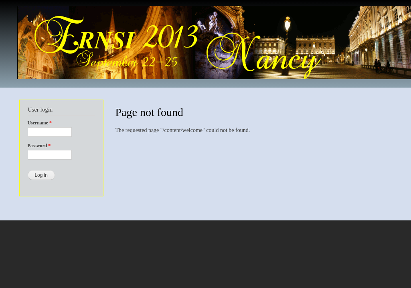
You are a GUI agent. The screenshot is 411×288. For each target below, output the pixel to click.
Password (39, 145)
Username (40, 123)
